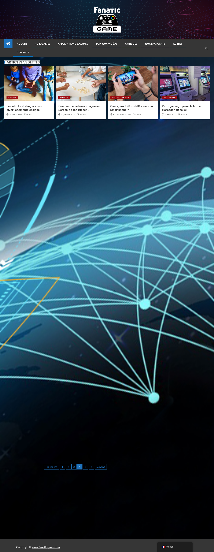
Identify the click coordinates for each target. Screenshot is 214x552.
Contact (23, 52)
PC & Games (42, 43)
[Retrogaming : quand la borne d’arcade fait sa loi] (185, 83)
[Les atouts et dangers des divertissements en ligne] (29, 83)
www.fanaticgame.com (46, 547)
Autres (178, 43)
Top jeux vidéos (106, 43)
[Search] (206, 48)
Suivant (101, 466)
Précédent (51, 466)
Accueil (22, 43)
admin (29, 114)
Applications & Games (73, 43)
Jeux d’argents (155, 43)
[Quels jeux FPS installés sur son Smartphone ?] (133, 83)
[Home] (8, 43)
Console (131, 43)
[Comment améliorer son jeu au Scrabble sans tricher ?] (81, 83)
